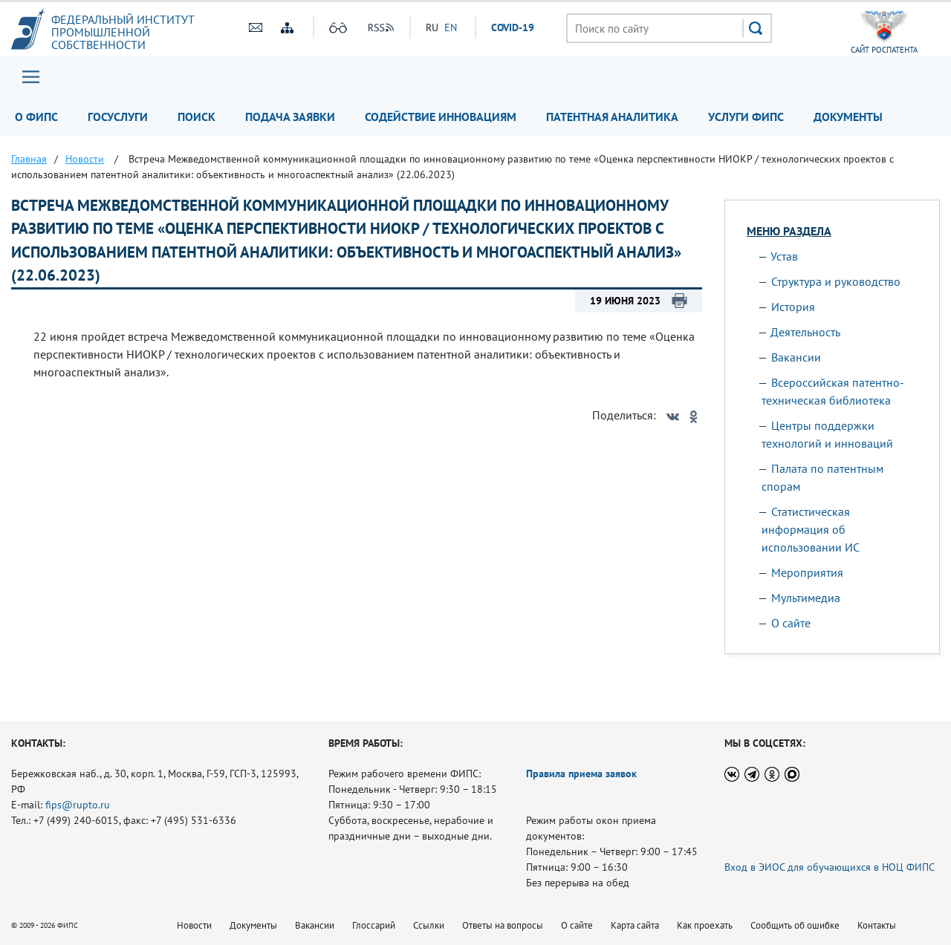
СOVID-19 (512, 27)
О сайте (791, 622)
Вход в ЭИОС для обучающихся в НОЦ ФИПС (829, 867)
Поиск (196, 116)
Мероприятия (807, 572)
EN (450, 27)
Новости (194, 925)
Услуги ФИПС (746, 116)
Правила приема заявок (581, 773)
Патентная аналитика (612, 116)
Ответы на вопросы (502, 925)
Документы (848, 116)
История (793, 306)
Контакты (876, 925)
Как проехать (705, 925)
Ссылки (428, 925)
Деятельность (805, 331)
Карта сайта (635, 925)
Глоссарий (373, 925)
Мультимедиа (805, 597)
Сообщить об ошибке (795, 925)
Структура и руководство (835, 281)
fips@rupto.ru (77, 804)
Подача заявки (290, 116)
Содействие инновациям (440, 116)
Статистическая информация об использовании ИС (811, 529)
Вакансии (796, 357)
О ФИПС (36, 116)
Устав (784, 256)
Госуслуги (118, 116)
